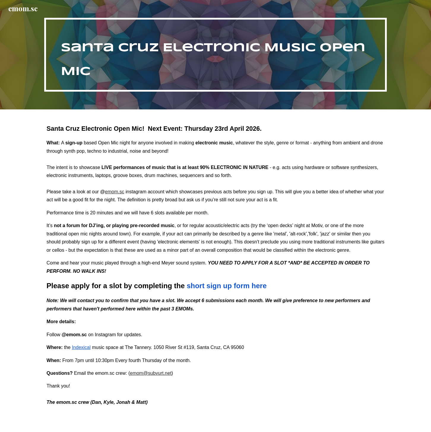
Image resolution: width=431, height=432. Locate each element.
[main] (215, 55)
